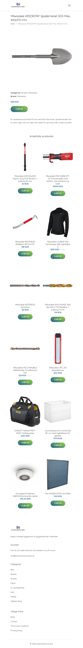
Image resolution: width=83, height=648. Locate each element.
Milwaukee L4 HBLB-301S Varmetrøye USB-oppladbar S (57, 244)
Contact (14, 621)
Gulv (12, 592)
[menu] (69, 5)
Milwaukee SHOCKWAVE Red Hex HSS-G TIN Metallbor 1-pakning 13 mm (58, 307)
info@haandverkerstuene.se (22, 556)
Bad (12, 570)
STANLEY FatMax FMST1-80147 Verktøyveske (25, 431)
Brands (25, 93)
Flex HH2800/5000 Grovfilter (58, 493)
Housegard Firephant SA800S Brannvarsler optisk (25, 494)
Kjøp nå (19, 109)
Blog (13, 617)
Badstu (14, 574)
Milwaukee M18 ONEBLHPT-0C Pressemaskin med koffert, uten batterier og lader (58, 180)
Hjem (13, 24)
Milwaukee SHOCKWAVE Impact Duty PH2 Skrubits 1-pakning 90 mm (25, 178)
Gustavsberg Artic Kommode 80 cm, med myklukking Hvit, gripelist (58, 433)
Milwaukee (32, 93)
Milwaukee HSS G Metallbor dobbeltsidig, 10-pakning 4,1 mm (25, 370)
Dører (13, 583)
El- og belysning (17, 588)
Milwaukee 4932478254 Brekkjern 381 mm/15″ (25, 242)
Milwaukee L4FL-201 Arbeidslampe (58, 368)
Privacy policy (16, 630)
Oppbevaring (16, 601)
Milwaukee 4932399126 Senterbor (25, 305)
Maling (13, 597)
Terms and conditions (20, 626)
